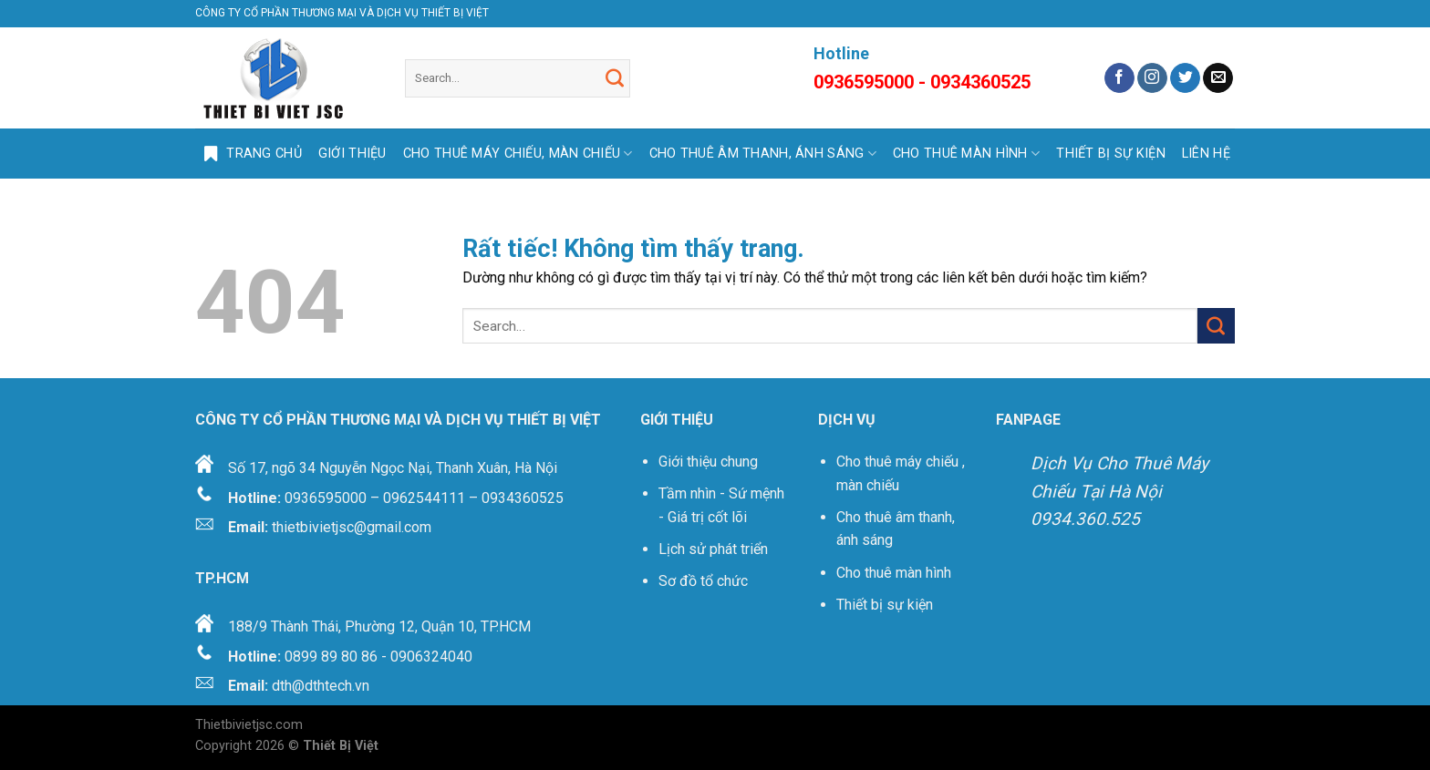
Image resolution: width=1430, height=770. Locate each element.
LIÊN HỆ (1206, 153)
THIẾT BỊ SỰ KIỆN (1111, 153)
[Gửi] (614, 78)
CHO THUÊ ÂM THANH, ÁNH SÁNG (762, 153)
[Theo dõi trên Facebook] (1119, 78)
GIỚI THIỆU (352, 153)
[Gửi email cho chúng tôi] (1218, 78)
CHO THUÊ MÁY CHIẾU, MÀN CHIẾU (518, 153)
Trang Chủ (248, 154)
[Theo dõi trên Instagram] (1152, 78)
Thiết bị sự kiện (886, 604)
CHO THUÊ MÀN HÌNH (966, 153)
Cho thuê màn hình (893, 572)
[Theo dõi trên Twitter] (1185, 78)
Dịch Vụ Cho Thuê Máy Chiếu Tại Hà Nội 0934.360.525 (1119, 491)
